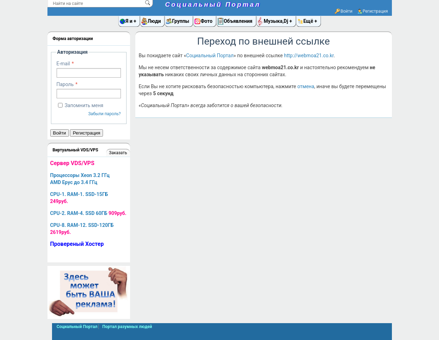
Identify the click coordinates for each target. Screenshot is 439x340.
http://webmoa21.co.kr (309, 55)
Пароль (65, 84)
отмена (305, 86)
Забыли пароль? (104, 113)
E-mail (63, 63)
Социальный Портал (213, 4)
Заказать (118, 152)
